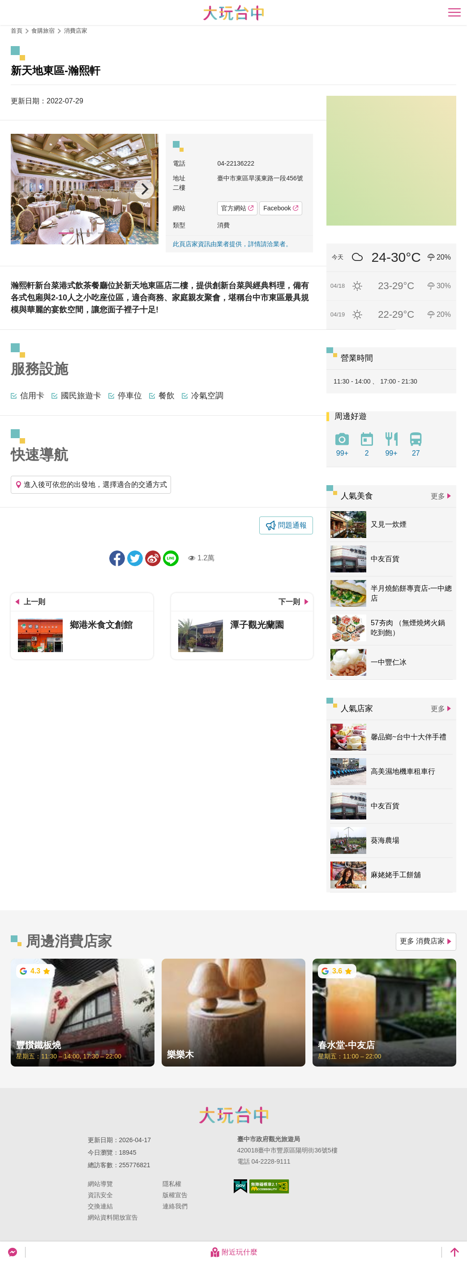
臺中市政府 (233, 1115)
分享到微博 (153, 558)
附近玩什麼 (233, 1252)
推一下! (135, 558)
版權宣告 (175, 1195)
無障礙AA (269, 1186)
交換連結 (100, 1206)
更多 (438, 496)
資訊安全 (100, 1195)
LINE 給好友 (171, 558)
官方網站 (237, 208)
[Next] (144, 189)
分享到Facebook (117, 558)
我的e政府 (240, 1186)
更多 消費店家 (426, 941)
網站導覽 (100, 1183)
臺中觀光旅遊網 (233, 13)
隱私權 (172, 1183)
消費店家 (75, 30)
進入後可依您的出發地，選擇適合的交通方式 (91, 484)
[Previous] (25, 189)
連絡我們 (175, 1206)
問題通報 (292, 525)
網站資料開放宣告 (113, 1217)
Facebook (280, 208)
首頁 (16, 30)
